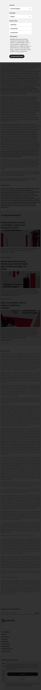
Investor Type (13, 21)
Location (12, 5)
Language (12, 13)
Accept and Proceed (17, 56)
